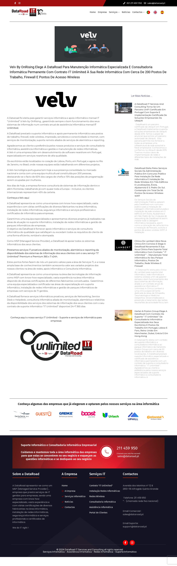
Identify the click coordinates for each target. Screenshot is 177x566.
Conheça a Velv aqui (18, 196)
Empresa (102, 12)
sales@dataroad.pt (154, 3)
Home (93, 12)
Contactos (137, 12)
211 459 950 (127, 456)
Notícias (126, 12)
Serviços (113, 12)
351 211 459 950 (132, 3)
